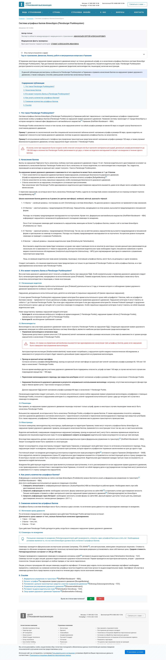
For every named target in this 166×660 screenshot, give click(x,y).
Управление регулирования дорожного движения (44, 586)
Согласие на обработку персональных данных (113, 635)
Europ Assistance (28, 639)
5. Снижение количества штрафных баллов (40, 101)
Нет (100, 598)
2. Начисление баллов (32, 90)
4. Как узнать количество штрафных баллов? (41, 98)
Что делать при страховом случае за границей (113, 642)
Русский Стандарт (66, 637)
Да (91, 598)
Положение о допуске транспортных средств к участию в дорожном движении (55, 584)
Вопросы (120, 12)
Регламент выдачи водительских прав (39, 589)
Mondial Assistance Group (31, 628)
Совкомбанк (64, 632)
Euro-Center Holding (29, 642)
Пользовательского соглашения (63, 653)
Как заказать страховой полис (107, 628)
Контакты (139, 12)
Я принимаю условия (135, 652)
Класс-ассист (27, 635)
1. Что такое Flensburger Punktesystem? (38, 86)
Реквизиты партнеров (104, 639)
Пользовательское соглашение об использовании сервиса (117, 637)
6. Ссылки (27, 105)
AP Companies (27, 632)
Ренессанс (63, 642)
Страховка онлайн (80, 12)
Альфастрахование (66, 635)
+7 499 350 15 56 (93, 3)
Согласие (63, 639)
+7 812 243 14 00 (93, 5)
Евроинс (63, 630)
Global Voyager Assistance (31, 637)
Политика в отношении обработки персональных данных (116, 632)
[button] (32, 12)
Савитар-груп (27, 630)
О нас (103, 12)
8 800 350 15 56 (119, 3)
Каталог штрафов (31, 581)
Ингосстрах (64, 628)
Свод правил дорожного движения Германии (42, 591)
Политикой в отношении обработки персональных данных (50, 655)
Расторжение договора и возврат (108, 630)
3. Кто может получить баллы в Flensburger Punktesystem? (46, 94)
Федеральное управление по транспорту (40, 579)
